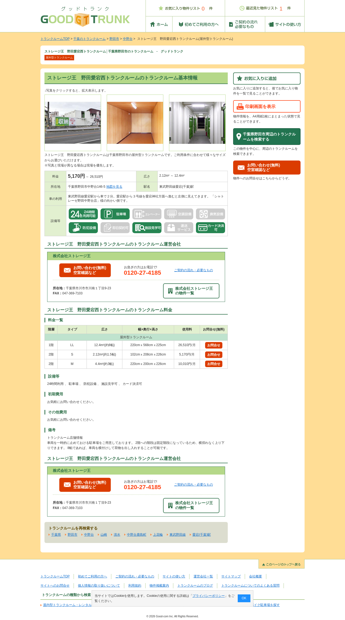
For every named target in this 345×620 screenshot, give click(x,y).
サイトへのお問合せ (55, 585)
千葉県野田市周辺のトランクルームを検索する (269, 136)
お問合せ (213, 345)
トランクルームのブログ (195, 585)
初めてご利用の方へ (92, 576)
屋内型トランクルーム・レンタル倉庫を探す (75, 605)
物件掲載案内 (159, 585)
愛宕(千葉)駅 (201, 535)
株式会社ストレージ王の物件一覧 (190, 290)
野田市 (114, 39)
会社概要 (255, 576)
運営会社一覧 (203, 576)
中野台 (128, 39)
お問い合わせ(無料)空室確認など (85, 270)
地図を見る (114, 187)
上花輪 (158, 535)
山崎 (104, 535)
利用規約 (134, 585)
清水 (117, 535)
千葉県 (56, 535)
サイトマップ (231, 576)
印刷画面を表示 (260, 106)
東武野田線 (178, 535)
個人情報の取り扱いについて (99, 585)
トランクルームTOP (55, 39)
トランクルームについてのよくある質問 (250, 585)
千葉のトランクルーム (89, 39)
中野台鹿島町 (136, 535)
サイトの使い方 (174, 576)
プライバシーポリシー (208, 596)
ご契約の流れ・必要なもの (193, 270)
